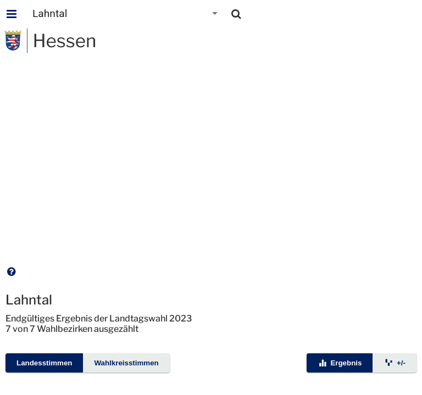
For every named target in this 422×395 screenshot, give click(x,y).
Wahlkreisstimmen (126, 363)
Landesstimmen (44, 363)
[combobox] (126, 14)
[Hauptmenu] (11, 13)
